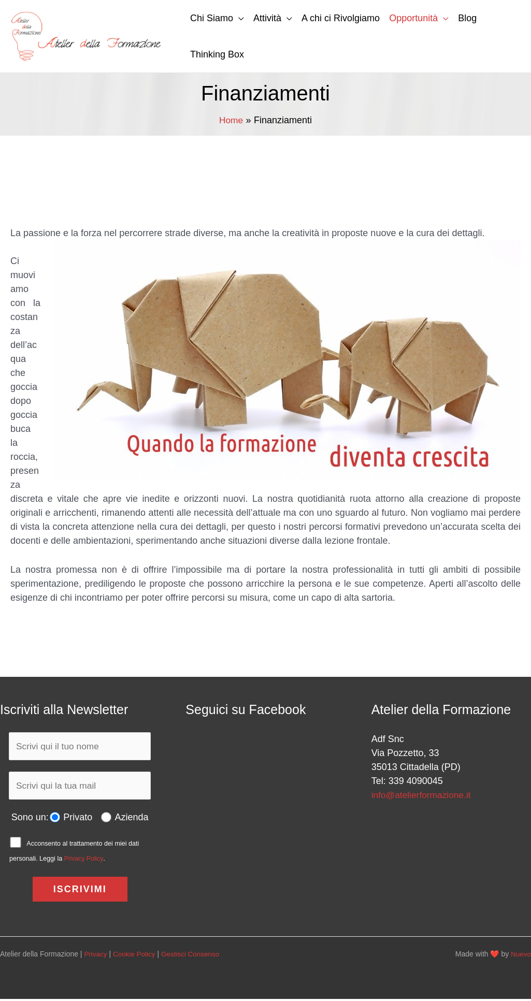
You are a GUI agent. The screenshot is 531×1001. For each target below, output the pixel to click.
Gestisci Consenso (194, 956)
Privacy (96, 956)
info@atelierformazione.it (423, 795)
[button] (238, 18)
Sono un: (29, 819)
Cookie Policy (136, 956)
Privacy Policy (84, 860)
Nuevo (520, 956)
